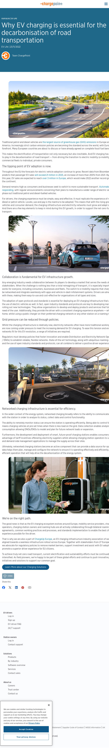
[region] (26, 723)
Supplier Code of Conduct (73, 727)
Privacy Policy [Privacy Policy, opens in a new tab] (34, 723)
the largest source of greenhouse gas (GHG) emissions (69, 142)
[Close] (49, 705)
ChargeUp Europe (43, 539)
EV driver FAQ (14, 624)
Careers (11, 685)
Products (12, 657)
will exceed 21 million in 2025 (49, 175)
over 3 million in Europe (54, 178)
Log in (11, 616)
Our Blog (5, 18)
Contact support (15, 644)
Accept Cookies (26, 729)
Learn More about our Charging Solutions (25, 567)
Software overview (16, 665)
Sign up (11, 620)
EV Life (14, 18)
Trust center (13, 689)
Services (12, 669)
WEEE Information (93, 727)
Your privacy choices (26, 737)
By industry (13, 661)
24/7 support (14, 628)
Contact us (13, 693)
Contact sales (14, 673)
